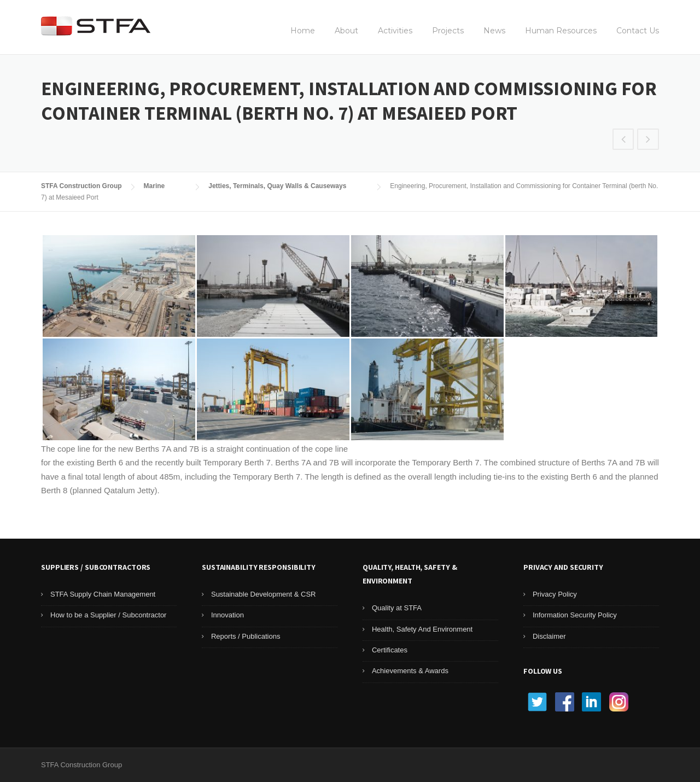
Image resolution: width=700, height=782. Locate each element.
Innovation (227, 615)
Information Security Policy (575, 615)
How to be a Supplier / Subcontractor (108, 615)
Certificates (389, 650)
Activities (395, 31)
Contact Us (637, 31)
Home (302, 31)
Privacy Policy (555, 594)
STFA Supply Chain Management (102, 594)
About (346, 31)
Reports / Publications (245, 636)
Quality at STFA (397, 608)
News (494, 31)
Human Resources (561, 31)
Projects (448, 31)
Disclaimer (549, 636)
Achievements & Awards (410, 671)
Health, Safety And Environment (422, 629)
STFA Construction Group (81, 186)
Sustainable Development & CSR (263, 594)
